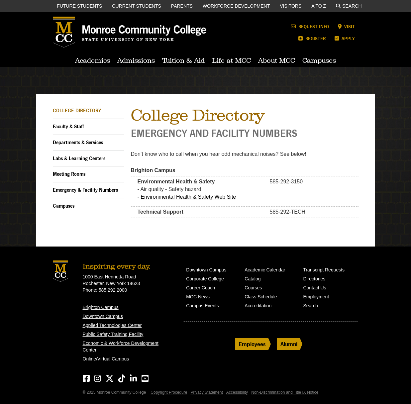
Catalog (252, 278)
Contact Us (314, 287)
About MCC (276, 60)
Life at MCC (231, 60)
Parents (182, 6)
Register (312, 38)
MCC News (198, 296)
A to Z (318, 6)
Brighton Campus (101, 307)
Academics (92, 60)
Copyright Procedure (169, 392)
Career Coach (200, 287)
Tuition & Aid (183, 60)
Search (348, 6)
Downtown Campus (103, 316)
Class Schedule (261, 296)
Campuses (319, 60)
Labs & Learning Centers (79, 158)
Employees (252, 344)
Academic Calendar (265, 269)
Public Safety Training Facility (113, 334)
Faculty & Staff (68, 126)
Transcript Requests (324, 269)
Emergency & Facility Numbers (85, 190)
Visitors (290, 6)
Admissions (136, 60)
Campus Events (202, 305)
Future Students (79, 6)
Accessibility (237, 392)
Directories (314, 278)
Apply (345, 38)
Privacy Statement (206, 392)
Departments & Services (78, 142)
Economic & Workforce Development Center (121, 347)
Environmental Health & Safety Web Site (188, 197)
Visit (346, 26)
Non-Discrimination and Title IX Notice (284, 392)
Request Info (310, 26)
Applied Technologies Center (112, 325)
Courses (253, 287)
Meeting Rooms (69, 174)
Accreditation (258, 305)
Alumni (288, 344)
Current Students (136, 6)
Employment (316, 296)
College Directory (77, 110)
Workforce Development (236, 6)
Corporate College (205, 278)
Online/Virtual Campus (106, 358)
